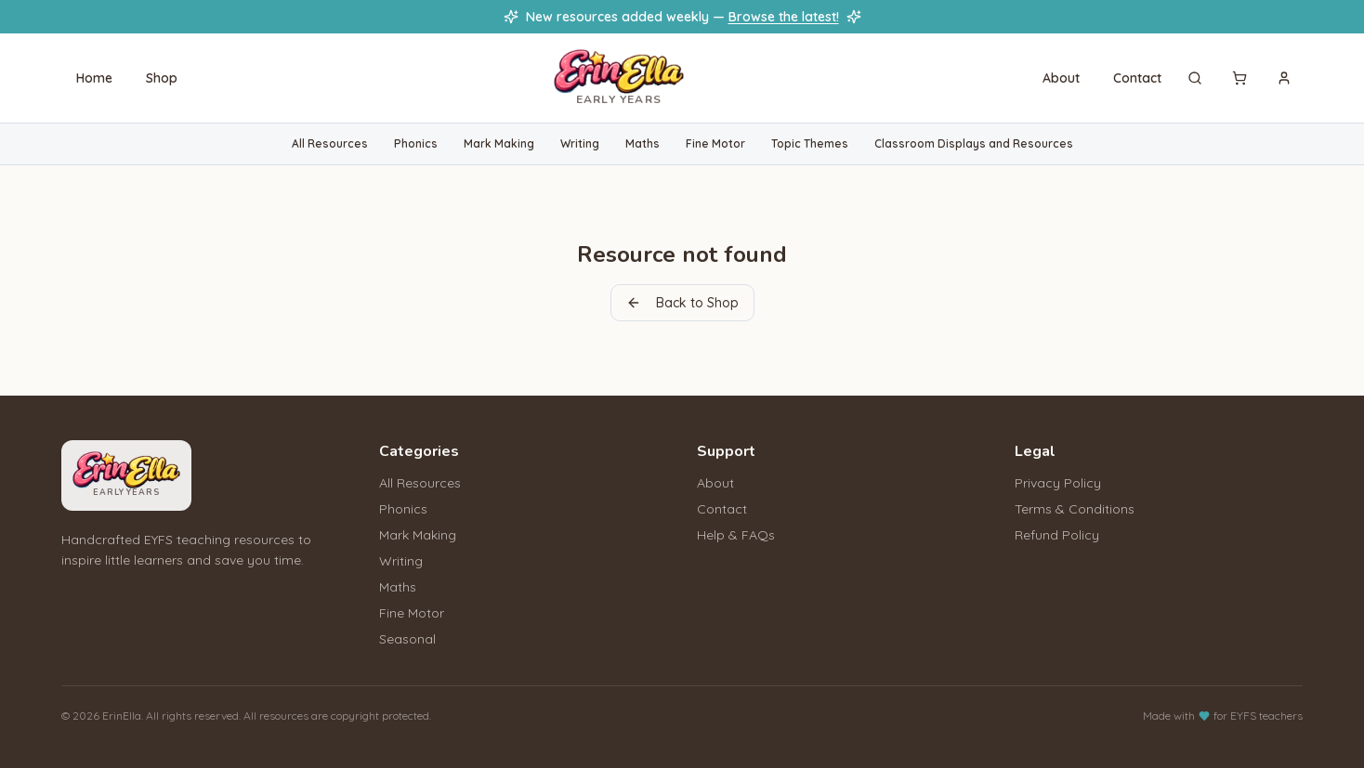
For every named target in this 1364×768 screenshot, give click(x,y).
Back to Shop (682, 302)
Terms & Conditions (1074, 509)
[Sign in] (1284, 78)
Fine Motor (715, 143)
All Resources (330, 143)
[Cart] (1239, 78)
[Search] (1194, 78)
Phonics (416, 143)
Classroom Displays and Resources (973, 143)
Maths (642, 143)
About (1061, 78)
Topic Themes (809, 143)
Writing (579, 143)
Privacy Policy (1058, 483)
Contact (1137, 78)
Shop (161, 78)
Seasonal (407, 639)
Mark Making (499, 143)
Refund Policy (1057, 535)
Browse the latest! (783, 16)
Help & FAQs (736, 535)
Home (94, 78)
